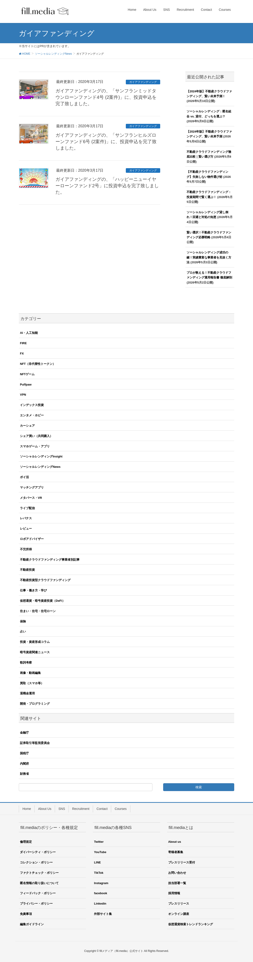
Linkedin (100, 903)
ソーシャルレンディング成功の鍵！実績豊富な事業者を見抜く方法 (209, 257)
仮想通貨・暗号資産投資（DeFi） (42, 600)
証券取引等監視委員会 (35, 743)
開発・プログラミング (35, 703)
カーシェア (27, 425)
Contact (101, 809)
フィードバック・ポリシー (38, 893)
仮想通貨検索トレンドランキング (190, 924)
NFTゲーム (27, 374)
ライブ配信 (27, 508)
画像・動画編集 (30, 673)
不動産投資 (27, 569)
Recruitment (80, 809)
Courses (120, 809)
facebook (100, 893)
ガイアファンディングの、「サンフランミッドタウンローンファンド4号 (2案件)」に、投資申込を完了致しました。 (106, 97)
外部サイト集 (103, 914)
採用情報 (174, 893)
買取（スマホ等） (32, 683)
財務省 (24, 773)
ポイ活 (24, 477)
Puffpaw (26, 384)
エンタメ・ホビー (32, 415)
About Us (44, 809)
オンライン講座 (178, 914)
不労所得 (26, 549)
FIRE (23, 343)
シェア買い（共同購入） (36, 436)
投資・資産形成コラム (35, 642)
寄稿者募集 (175, 852)
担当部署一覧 (177, 883)
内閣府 (24, 763)
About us (174, 841)
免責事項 (26, 914)
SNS (61, 809)
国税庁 (24, 753)
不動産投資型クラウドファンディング (45, 580)
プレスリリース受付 (181, 862)
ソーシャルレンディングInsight (41, 456)
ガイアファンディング (143, 82)
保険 (23, 621)
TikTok (98, 872)
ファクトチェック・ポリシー (39, 872)
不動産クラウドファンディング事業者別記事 (50, 559)
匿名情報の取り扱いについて (39, 883)
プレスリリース (178, 903)
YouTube (100, 852)
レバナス (26, 518)
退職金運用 (27, 693)
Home (26, 809)
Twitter (99, 841)
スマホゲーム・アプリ (35, 446)
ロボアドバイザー (32, 539)
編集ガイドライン (32, 924)
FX (22, 353)
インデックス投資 (32, 405)
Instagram (101, 883)
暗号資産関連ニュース (35, 652)
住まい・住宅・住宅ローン (38, 611)
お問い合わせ (177, 872)
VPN (23, 394)
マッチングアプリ (32, 487)
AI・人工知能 (29, 333)
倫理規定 (26, 841)
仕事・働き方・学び (33, 590)
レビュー (26, 528)
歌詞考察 (26, 662)
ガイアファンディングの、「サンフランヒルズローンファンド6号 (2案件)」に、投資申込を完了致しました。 (106, 141)
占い (23, 631)
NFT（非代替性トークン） (37, 364)
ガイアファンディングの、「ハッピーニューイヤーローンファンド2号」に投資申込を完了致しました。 (107, 186)
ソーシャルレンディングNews (40, 466)
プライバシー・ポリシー (36, 903)
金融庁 (24, 732)
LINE (97, 862)
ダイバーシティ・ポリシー (38, 852)
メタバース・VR (31, 497)
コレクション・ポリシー (36, 862)
